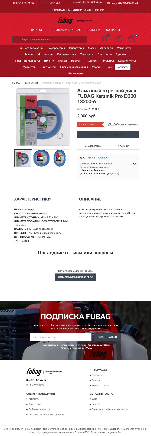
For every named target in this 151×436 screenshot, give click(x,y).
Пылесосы (92, 60)
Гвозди (62, 60)
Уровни (96, 67)
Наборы (76, 60)
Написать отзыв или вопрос (75, 277)
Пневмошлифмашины (74, 67)
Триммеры (86, 54)
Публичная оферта (39, 409)
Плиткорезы (48, 67)
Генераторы (76, 48)
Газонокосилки (66, 54)
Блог (94, 399)
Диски (25, 241)
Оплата (96, 380)
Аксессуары (75, 73)
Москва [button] (101, 158)
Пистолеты (105, 54)
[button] (87, 5)
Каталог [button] (36, 30)
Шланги (49, 60)
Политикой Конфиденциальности (92, 345)
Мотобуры (29, 67)
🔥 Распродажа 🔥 (31, 48)
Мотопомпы (45, 54)
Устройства (124, 48)
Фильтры (108, 60)
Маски (92, 48)
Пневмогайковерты (27, 60)
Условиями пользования (72, 348)
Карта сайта (35, 404)
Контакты (113, 30)
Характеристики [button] (92, 146)
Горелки (121, 54)
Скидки (96, 404)
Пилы (109, 67)
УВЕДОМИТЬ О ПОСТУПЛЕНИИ (108, 135)
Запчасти (122, 67)
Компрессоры (56, 48)
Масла (29, 54)
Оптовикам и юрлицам (64, 30)
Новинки (93, 30)
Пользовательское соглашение (46, 415)
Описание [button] (123, 146)
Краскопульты (127, 60)
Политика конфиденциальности (110, 409)
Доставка (97, 375)
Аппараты (106, 48)
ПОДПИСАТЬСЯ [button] (107, 337)
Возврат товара (100, 385)
